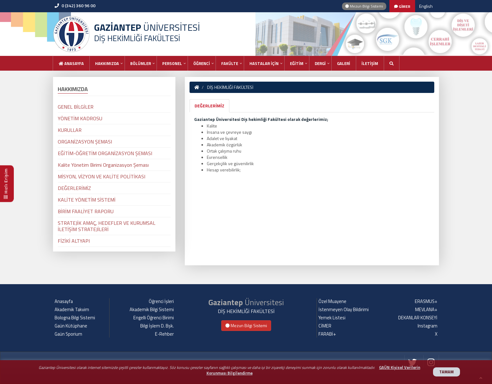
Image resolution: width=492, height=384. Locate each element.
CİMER (324, 325)
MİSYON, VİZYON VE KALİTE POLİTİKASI (101, 176)
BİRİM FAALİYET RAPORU (86, 211)
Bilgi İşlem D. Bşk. (157, 325)
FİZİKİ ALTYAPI (74, 241)
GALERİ (343, 63)
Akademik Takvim (72, 309)
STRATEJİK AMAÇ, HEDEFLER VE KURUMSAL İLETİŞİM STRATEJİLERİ (106, 226)
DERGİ (320, 63)
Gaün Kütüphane (71, 325)
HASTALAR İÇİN (264, 63)
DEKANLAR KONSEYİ (417, 317)
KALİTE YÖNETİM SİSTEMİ (86, 199)
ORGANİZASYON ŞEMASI (85, 141)
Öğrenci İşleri (161, 301)
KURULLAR (70, 130)
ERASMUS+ (426, 301)
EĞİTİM (296, 63)
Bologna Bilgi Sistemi (75, 317)
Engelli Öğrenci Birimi (153, 317)
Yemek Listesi (331, 317)
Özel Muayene (332, 301)
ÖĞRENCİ (201, 63)
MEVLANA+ (426, 309)
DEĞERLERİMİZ (209, 105)
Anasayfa (71, 63)
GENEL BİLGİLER (76, 107)
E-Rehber (164, 334)
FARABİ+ (327, 334)
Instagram (427, 325)
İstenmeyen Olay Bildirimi (343, 309)
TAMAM (446, 372)
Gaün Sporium (68, 334)
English (426, 6)
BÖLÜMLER (140, 63)
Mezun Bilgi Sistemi (364, 6)
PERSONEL (172, 63)
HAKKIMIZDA (107, 63)
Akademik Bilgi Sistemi (152, 309)
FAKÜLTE (229, 63)
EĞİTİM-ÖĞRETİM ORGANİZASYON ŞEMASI (105, 153)
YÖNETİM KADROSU (80, 118)
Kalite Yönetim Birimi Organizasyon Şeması (103, 165)
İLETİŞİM (369, 63)
